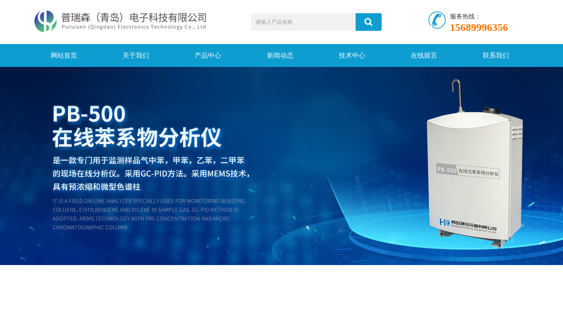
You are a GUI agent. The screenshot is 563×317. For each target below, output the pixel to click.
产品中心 (208, 55)
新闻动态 (280, 55)
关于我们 (136, 55)
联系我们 (496, 55)
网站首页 (64, 55)
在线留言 (424, 55)
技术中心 (352, 55)
